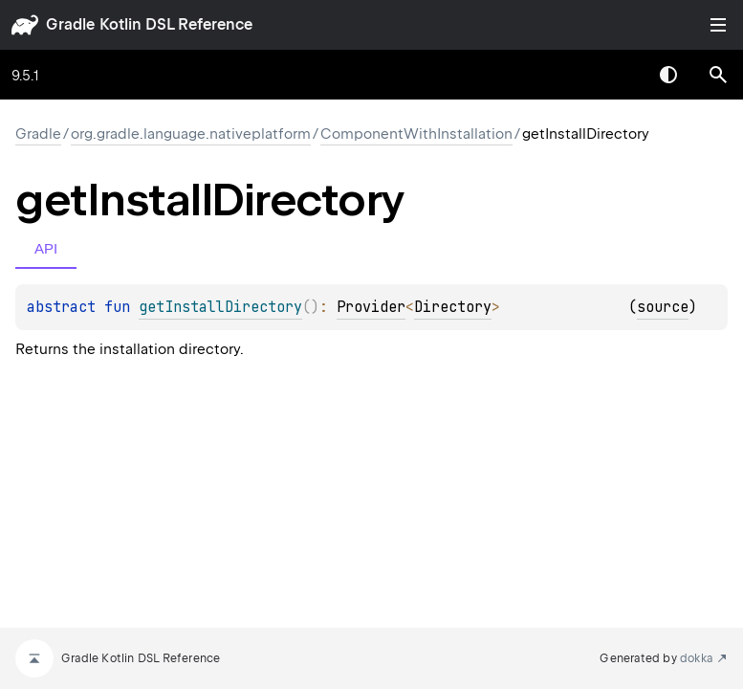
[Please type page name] (718, 75)
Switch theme (668, 75)
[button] (718, 75)
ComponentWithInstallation (416, 134)
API (45, 248)
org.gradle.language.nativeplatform (191, 134)
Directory (453, 307)
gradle (70, 24)
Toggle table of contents (718, 25)
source (662, 307)
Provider (371, 307)
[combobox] (619, 75)
